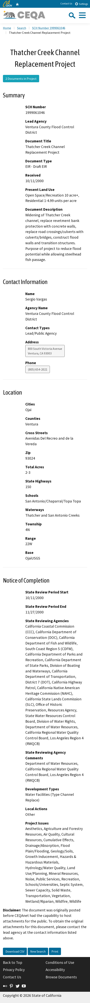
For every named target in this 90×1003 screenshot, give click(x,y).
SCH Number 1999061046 (48, 28)
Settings (81, 4)
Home (7, 28)
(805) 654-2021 (37, 369)
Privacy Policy (14, 969)
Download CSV (14, 951)
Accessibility (55, 969)
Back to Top (12, 962)
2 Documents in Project (21, 79)
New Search (38, 951)
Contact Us (66, 3)
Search (21, 28)
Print (54, 951)
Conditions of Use (60, 962)
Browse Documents (61, 977)
